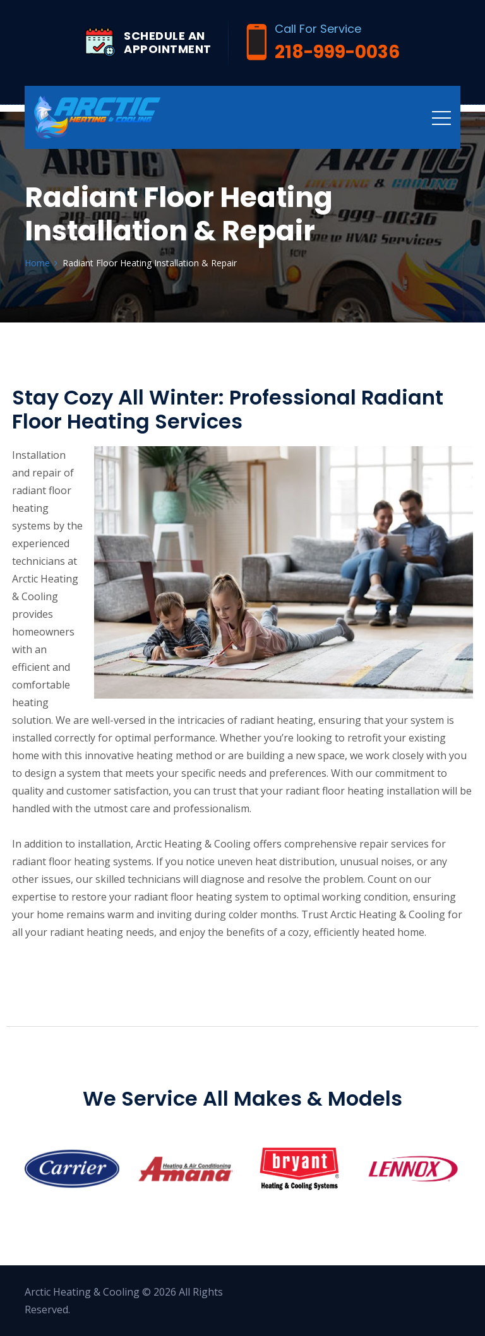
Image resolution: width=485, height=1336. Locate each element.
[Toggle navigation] (441, 117)
